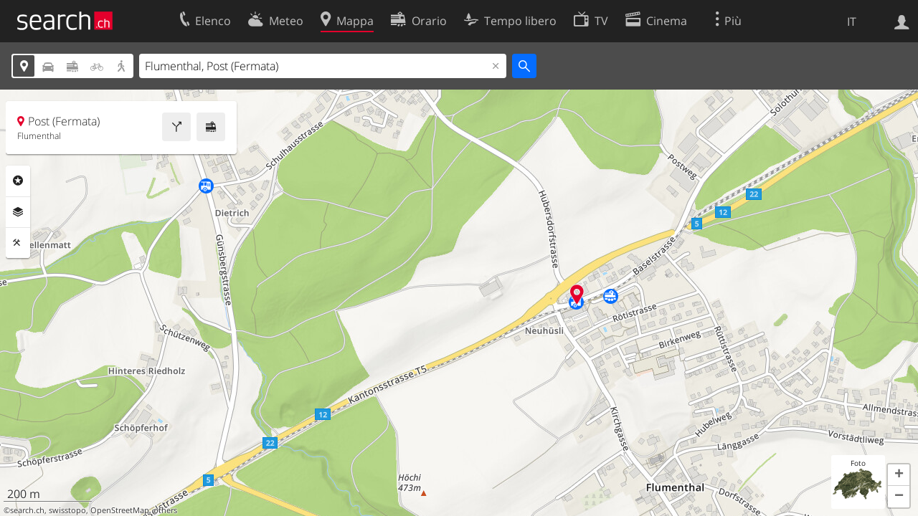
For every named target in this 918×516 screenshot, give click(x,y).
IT (851, 21)
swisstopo (67, 510)
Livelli (18, 212)
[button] (898, 475)
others (165, 510)
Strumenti (18, 243)
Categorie (18, 181)
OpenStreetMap (119, 510)
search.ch (27, 510)
